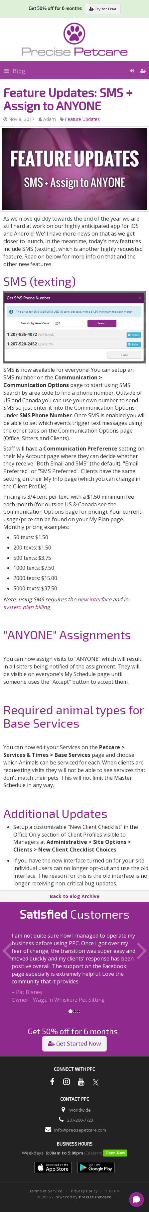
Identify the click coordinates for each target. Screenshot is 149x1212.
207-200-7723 (80, 1120)
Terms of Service (46, 1190)
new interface (94, 599)
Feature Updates (82, 119)
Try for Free (102, 8)
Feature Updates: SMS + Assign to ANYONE (67, 99)
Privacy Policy (84, 1190)
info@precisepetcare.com (80, 1130)
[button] (11, 967)
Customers (75, 914)
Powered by (83, 1196)
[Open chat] (136, 1199)
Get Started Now (74, 1043)
